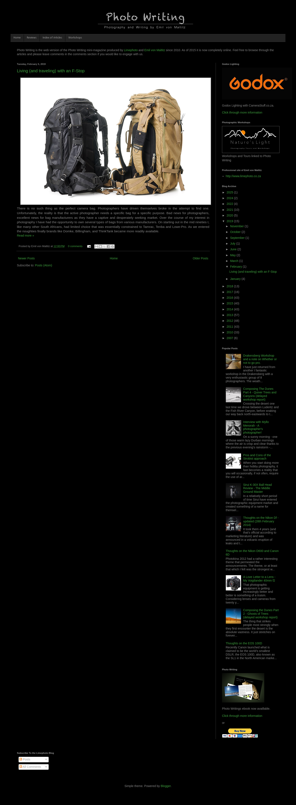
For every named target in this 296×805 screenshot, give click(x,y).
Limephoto (131, 50)
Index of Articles (52, 37)
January (235, 279)
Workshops (75, 37)
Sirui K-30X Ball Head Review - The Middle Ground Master (257, 488)
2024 (230, 198)
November (237, 226)
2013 (230, 315)
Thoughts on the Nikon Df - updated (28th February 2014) (260, 521)
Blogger (166, 786)
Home (17, 37)
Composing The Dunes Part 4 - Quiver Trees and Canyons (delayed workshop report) (259, 394)
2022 (230, 203)
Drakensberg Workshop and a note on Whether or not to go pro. (260, 359)
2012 (230, 320)
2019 (230, 221)
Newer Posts (26, 258)
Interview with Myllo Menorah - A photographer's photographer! (256, 427)
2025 (230, 192)
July (233, 243)
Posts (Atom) (43, 265)
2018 (230, 286)
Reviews (32, 37)
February (236, 266)
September (237, 238)
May (233, 255)
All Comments (30, 766)
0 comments (75, 246)
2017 (230, 292)
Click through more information (242, 112)
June (233, 249)
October (235, 232)
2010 (230, 332)
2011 (230, 326)
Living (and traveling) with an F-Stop (51, 70)
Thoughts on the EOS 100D (244, 643)
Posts (24, 759)
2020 (230, 215)
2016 (230, 297)
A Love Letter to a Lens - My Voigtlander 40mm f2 (259, 578)
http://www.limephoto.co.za (243, 176)
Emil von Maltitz (154, 50)
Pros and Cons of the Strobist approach (257, 456)
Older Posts (200, 258)
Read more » (25, 235)
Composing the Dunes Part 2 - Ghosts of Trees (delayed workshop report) (261, 613)
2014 (230, 309)
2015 (230, 303)
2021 (230, 209)
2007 (230, 338)
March (234, 261)
